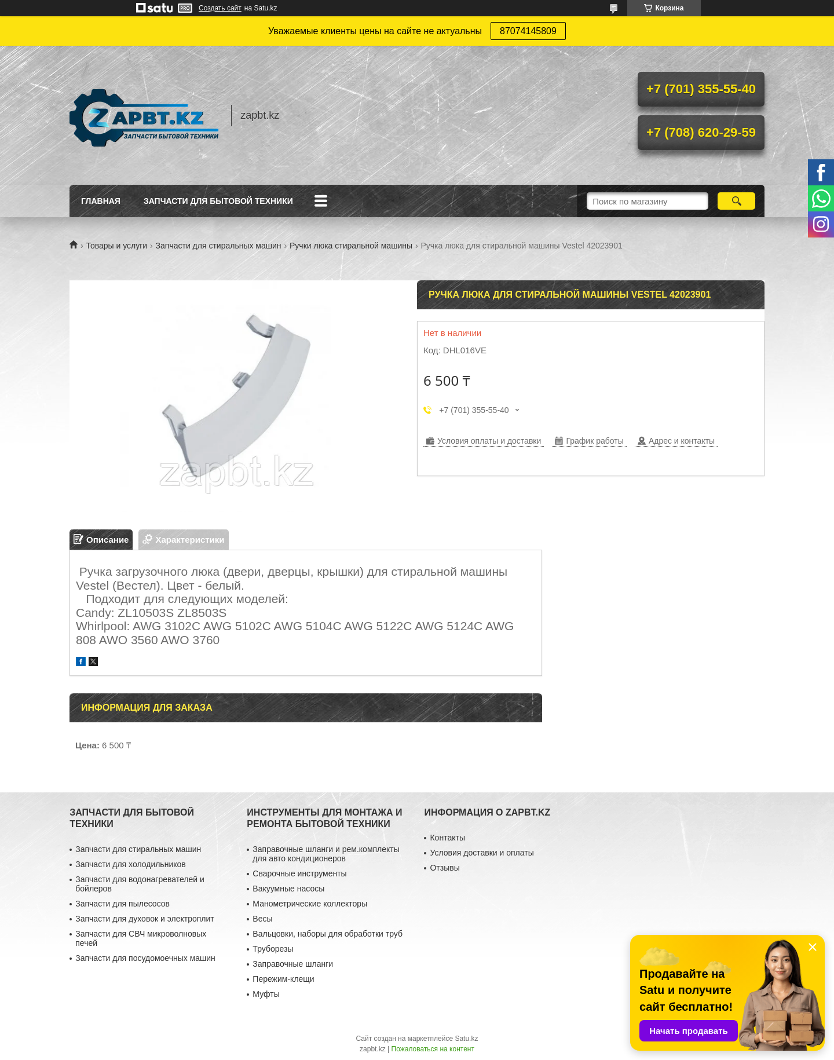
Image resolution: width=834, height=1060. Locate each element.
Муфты (266, 994)
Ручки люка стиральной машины (351, 245)
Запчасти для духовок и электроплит (144, 918)
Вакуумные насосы (288, 888)
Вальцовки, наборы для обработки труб (328, 933)
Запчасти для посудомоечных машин (145, 958)
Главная (100, 201)
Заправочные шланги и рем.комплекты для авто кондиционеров (326, 854)
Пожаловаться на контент (433, 1049)
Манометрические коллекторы (310, 903)
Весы (262, 918)
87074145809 (528, 31)
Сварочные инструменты (299, 873)
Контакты (447, 837)
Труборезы (273, 948)
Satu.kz (466, 1039)
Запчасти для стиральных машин (218, 245)
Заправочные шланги (293, 963)
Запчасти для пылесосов (122, 903)
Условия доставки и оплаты (481, 852)
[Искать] (736, 201)
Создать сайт (220, 8)
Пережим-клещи (283, 979)
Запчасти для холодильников (130, 864)
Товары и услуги (116, 245)
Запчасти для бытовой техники (218, 201)
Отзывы (444, 867)
